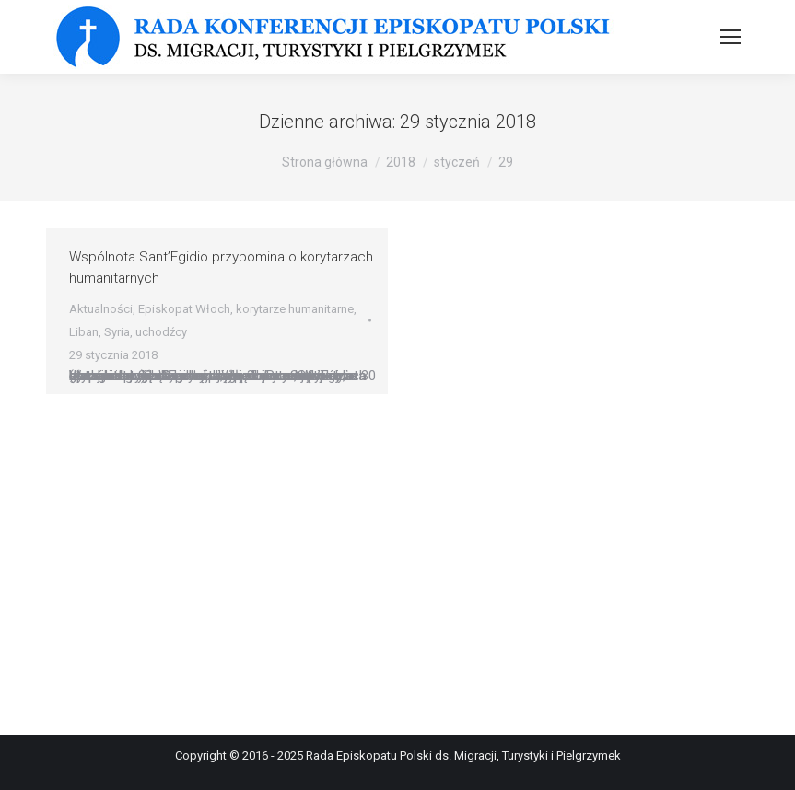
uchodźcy (161, 332)
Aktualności (101, 309)
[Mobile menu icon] (730, 36)
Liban (84, 332)
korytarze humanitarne (295, 309)
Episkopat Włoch (184, 309)
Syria (117, 332)
